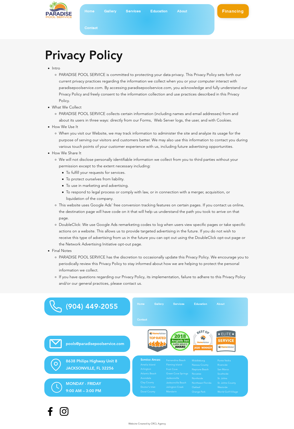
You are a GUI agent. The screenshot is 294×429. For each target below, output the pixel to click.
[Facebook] (50, 411)
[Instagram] (64, 411)
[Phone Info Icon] (55, 306)
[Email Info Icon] (55, 344)
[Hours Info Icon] (56, 387)
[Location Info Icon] (56, 364)
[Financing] (233, 11)
